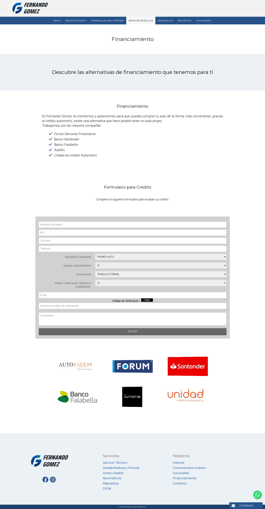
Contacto (246, 505)
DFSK (107, 488)
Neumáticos (165, 20)
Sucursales (203, 20)
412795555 (216, 4)
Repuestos (184, 20)
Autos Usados (113, 473)
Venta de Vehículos (141, 20)
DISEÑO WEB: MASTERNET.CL (132, 507)
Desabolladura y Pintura (107, 20)
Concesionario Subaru (189, 468)
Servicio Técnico (75, 20)
